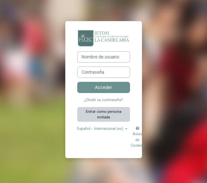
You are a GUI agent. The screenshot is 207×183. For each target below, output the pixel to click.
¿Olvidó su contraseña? (103, 100)
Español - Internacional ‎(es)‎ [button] (100, 128)
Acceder (103, 87)
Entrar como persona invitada (103, 114)
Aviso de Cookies (137, 137)
